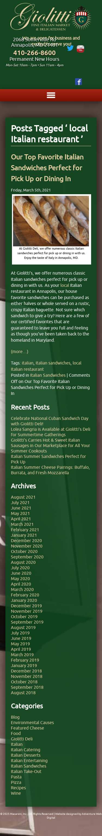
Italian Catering (25, 749)
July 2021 (20, 502)
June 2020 (21, 573)
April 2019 (21, 649)
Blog (15, 717)
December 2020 (26, 540)
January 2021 (24, 535)
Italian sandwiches (53, 362)
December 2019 (26, 605)
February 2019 (25, 660)
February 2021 (25, 529)
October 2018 (24, 681)
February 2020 (25, 594)
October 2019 (24, 616)
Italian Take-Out (26, 771)
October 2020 (24, 551)
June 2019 (21, 638)
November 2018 (26, 676)
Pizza (16, 782)
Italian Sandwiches (48, 375)
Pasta (16, 776)
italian (27, 362)
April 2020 (21, 584)
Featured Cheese (27, 727)
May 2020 (20, 578)
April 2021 (21, 518)
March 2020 (22, 589)
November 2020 (26, 545)
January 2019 (24, 665)
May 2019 (20, 643)
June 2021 (21, 507)
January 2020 (24, 600)
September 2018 (27, 687)
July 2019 (20, 632)
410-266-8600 (34, 52)
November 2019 (26, 611)
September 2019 (27, 622)
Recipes (18, 787)
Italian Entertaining (29, 760)
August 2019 (23, 627)
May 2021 (20, 513)
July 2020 (20, 567)
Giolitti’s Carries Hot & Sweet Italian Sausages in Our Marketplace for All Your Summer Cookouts (50, 445)
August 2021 (23, 497)
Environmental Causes (32, 722)
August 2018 (23, 692)
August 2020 (23, 562)
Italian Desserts (26, 755)
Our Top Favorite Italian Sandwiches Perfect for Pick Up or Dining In (47, 168)
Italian (17, 744)
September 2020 (27, 556)
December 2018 (26, 670)
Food (16, 733)
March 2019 (22, 654)
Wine (16, 793)
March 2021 (22, 524)
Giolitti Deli (22, 738)
